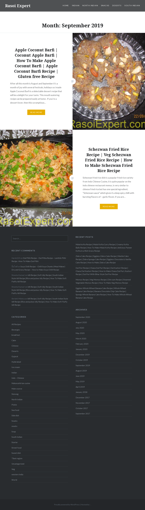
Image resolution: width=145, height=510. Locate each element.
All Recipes (16, 324)
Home (66, 5)
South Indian (132, 5)
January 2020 (81, 349)
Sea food (15, 410)
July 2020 (80, 328)
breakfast (16, 335)
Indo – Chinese (18, 378)
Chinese (15, 346)
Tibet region (17, 458)
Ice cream (16, 367)
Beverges (16, 330)
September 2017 (83, 413)
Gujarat (15, 356)
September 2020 (83, 317)
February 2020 (82, 344)
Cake (14, 340)
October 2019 (82, 360)
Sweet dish (16, 453)
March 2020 (81, 338)
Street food (16, 448)
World (14, 480)
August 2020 (81, 322)
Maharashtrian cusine (21, 383)
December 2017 (83, 397)
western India (17, 474)
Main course (17, 388)
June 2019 (80, 376)
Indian (75, 5)
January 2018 (81, 392)
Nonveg (15, 394)
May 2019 (80, 381)
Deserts (116, 5)
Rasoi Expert (18, 5)
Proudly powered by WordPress (67, 504)
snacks (14, 426)
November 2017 (83, 403)
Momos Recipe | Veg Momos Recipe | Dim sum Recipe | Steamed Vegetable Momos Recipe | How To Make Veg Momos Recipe (103, 281)
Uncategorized (18, 464)
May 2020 (80, 333)
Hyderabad (16, 362)
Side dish (15, 415)
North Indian (90, 5)
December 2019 (83, 354)
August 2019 (81, 370)
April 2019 (80, 387)
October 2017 (82, 408)
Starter (15, 442)
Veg (13, 469)
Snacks (105, 5)
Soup (14, 431)
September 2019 (83, 365)
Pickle (14, 405)
